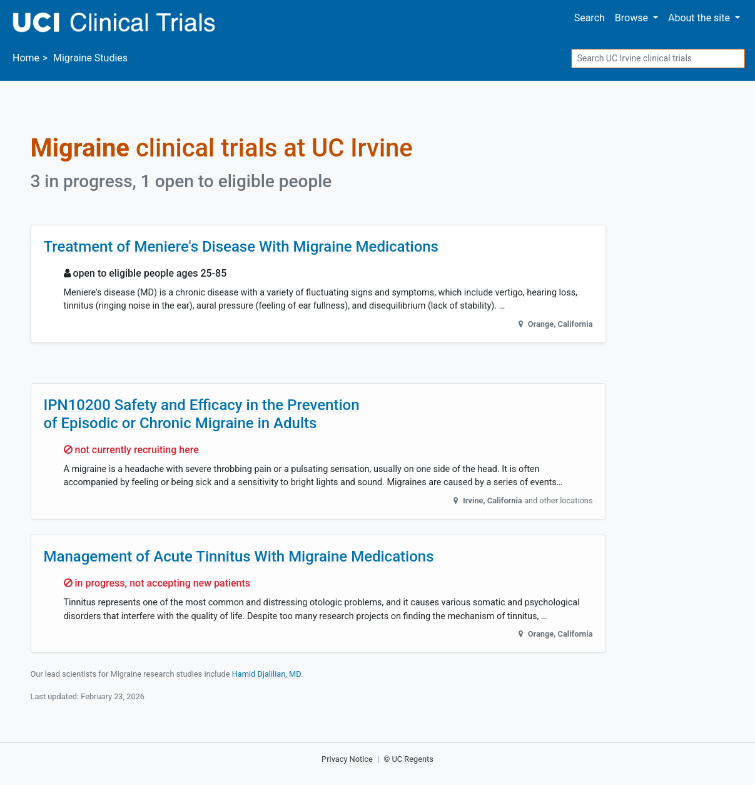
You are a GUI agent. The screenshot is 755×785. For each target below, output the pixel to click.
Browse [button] (633, 18)
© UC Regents (408, 759)
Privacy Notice (347, 759)
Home (26, 58)
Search (589, 18)
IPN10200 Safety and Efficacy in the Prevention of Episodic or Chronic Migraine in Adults (202, 414)
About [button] (700, 18)
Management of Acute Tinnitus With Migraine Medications (239, 556)
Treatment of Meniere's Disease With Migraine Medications (241, 246)
